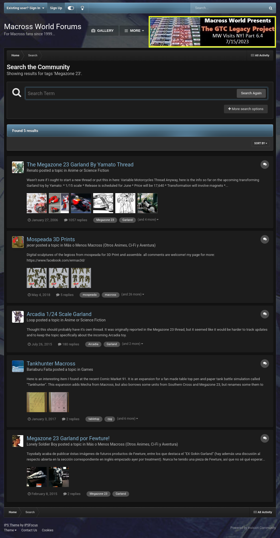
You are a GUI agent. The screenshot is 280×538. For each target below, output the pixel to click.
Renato (32, 170)
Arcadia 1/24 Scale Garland (59, 314)
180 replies (68, 344)
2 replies (70, 419)
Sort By (260, 143)
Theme (10, 530)
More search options (245, 109)
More (135, 31)
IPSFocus (31, 525)
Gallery (105, 31)
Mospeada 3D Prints (51, 239)
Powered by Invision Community (253, 528)
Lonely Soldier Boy (42, 444)
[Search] (215, 8)
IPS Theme (11, 525)
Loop (31, 320)
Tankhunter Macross (51, 363)
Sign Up (56, 8)
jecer (31, 245)
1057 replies (75, 220)
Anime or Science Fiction (88, 170)
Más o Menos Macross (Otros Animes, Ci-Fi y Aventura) (109, 245)
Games (87, 369)
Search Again (251, 93)
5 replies (64, 295)
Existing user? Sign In (25, 8)
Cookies (47, 530)
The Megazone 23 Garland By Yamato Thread (80, 164)
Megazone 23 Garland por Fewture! (68, 438)
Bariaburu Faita (39, 369)
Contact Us (29, 530)
